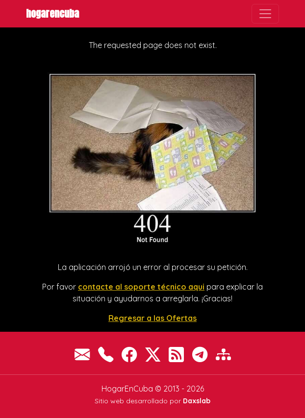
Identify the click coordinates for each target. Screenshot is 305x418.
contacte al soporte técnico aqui (141, 287)
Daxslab (196, 400)
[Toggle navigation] (265, 14)
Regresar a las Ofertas (152, 318)
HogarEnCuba (52, 13)
